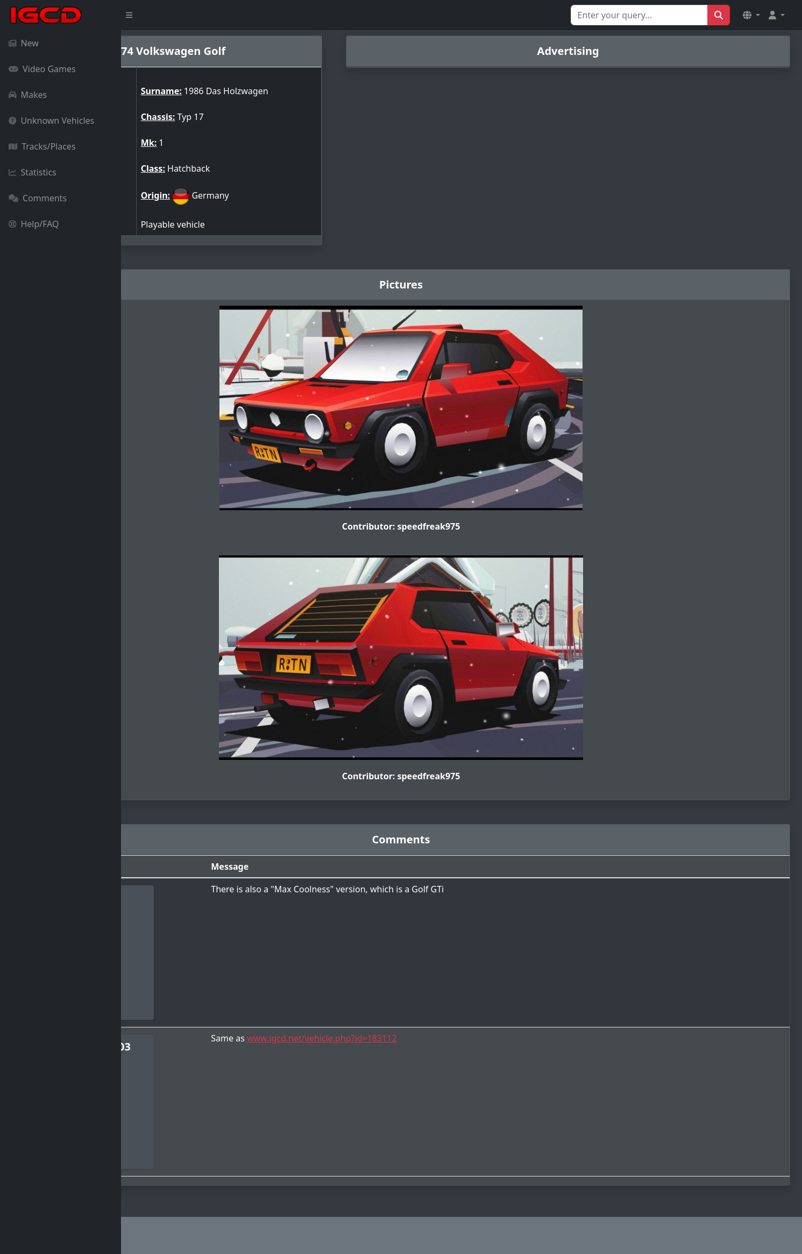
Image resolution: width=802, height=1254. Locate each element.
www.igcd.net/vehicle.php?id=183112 (413, 1038)
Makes (28, 95)
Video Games (42, 69)
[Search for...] (639, 15)
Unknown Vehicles (51, 120)
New (24, 43)
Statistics (32, 172)
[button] (751, 15)
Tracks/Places (42, 146)
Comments (38, 198)
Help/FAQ (34, 224)
